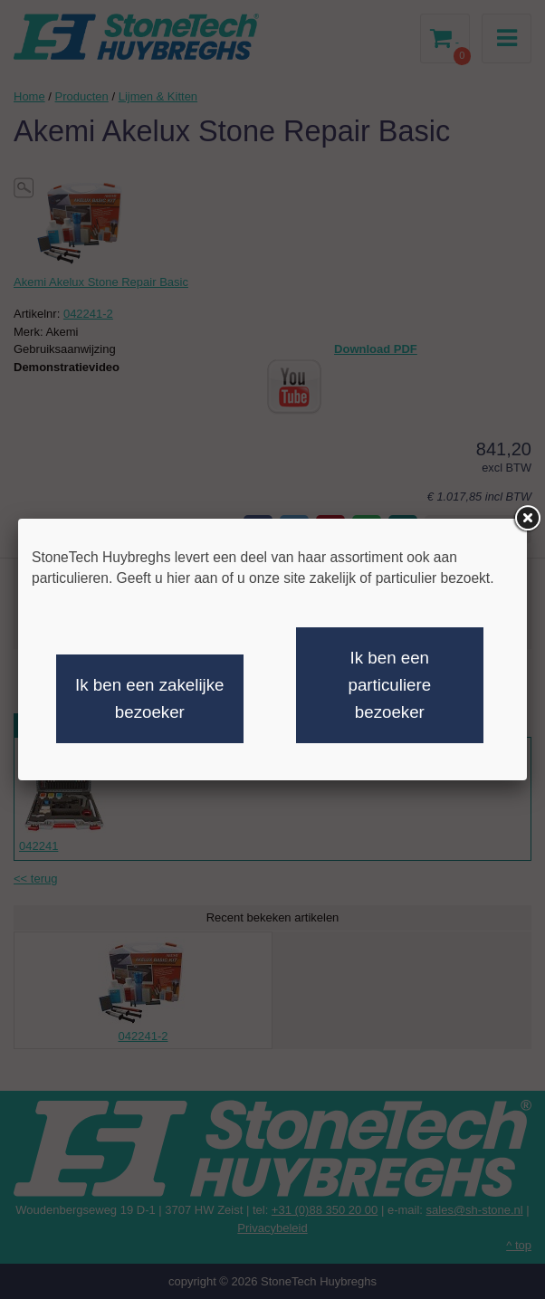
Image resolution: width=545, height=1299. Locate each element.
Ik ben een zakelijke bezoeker (149, 698)
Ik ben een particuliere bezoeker (390, 684)
